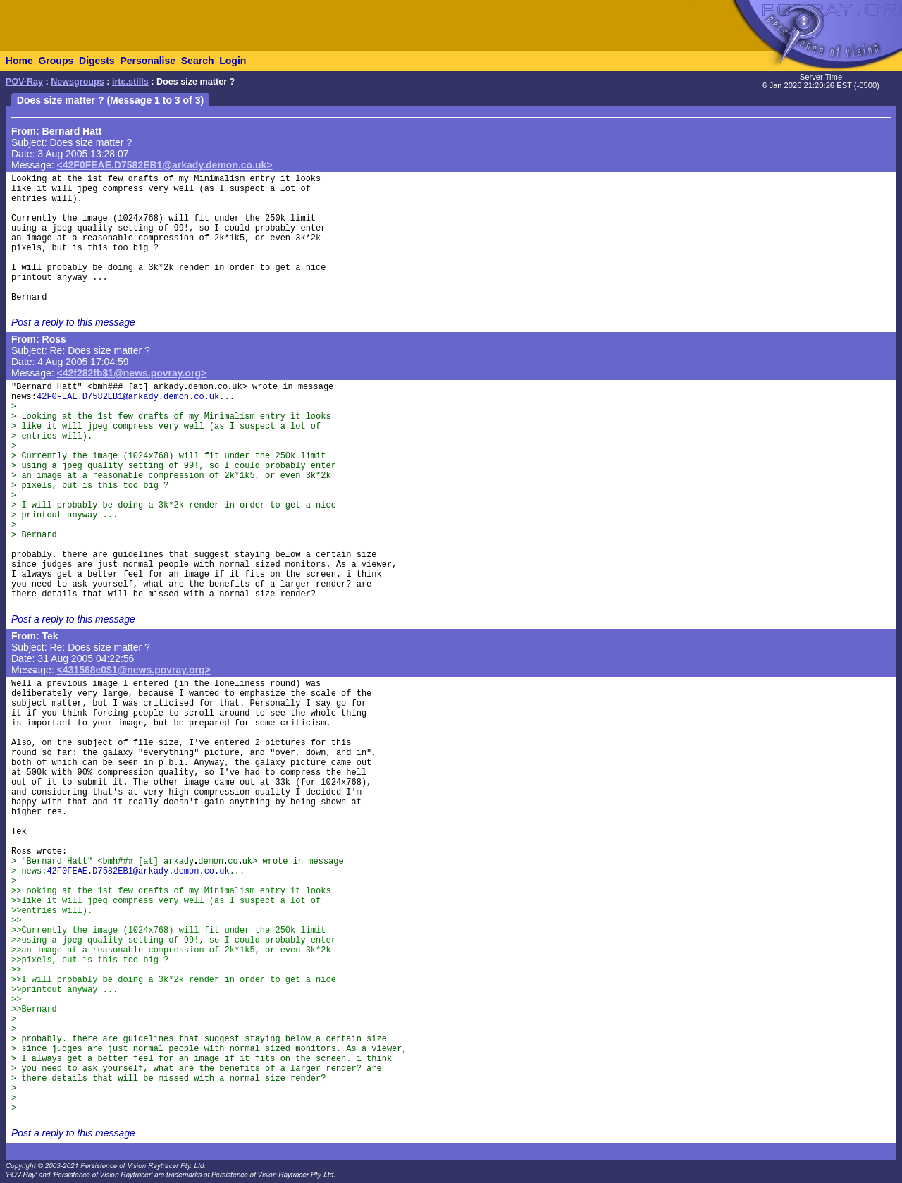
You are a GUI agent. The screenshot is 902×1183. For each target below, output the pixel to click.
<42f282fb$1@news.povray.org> (132, 373)
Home (19, 60)
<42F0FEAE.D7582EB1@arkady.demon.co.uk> (165, 165)
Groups (55, 60)
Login (232, 60)
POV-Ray (24, 82)
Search (197, 60)
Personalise (147, 60)
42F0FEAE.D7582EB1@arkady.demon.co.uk (128, 397)
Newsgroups (77, 82)
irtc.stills (130, 82)
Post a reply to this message (73, 322)
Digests (97, 60)
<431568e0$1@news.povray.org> (134, 669)
